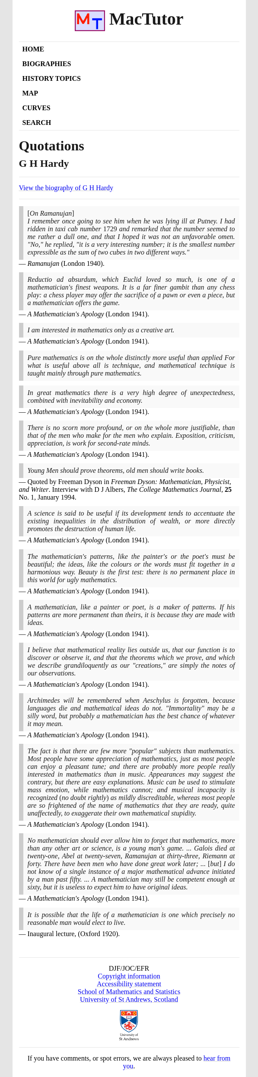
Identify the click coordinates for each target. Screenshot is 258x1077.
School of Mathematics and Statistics (129, 991)
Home (33, 49)
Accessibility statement (129, 984)
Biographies (46, 63)
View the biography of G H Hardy (66, 187)
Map (30, 93)
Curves (36, 108)
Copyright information (129, 976)
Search (36, 122)
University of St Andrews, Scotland (129, 999)
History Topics (51, 78)
